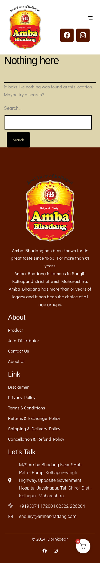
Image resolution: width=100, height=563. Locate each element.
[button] (90, 18)
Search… (13, 108)
